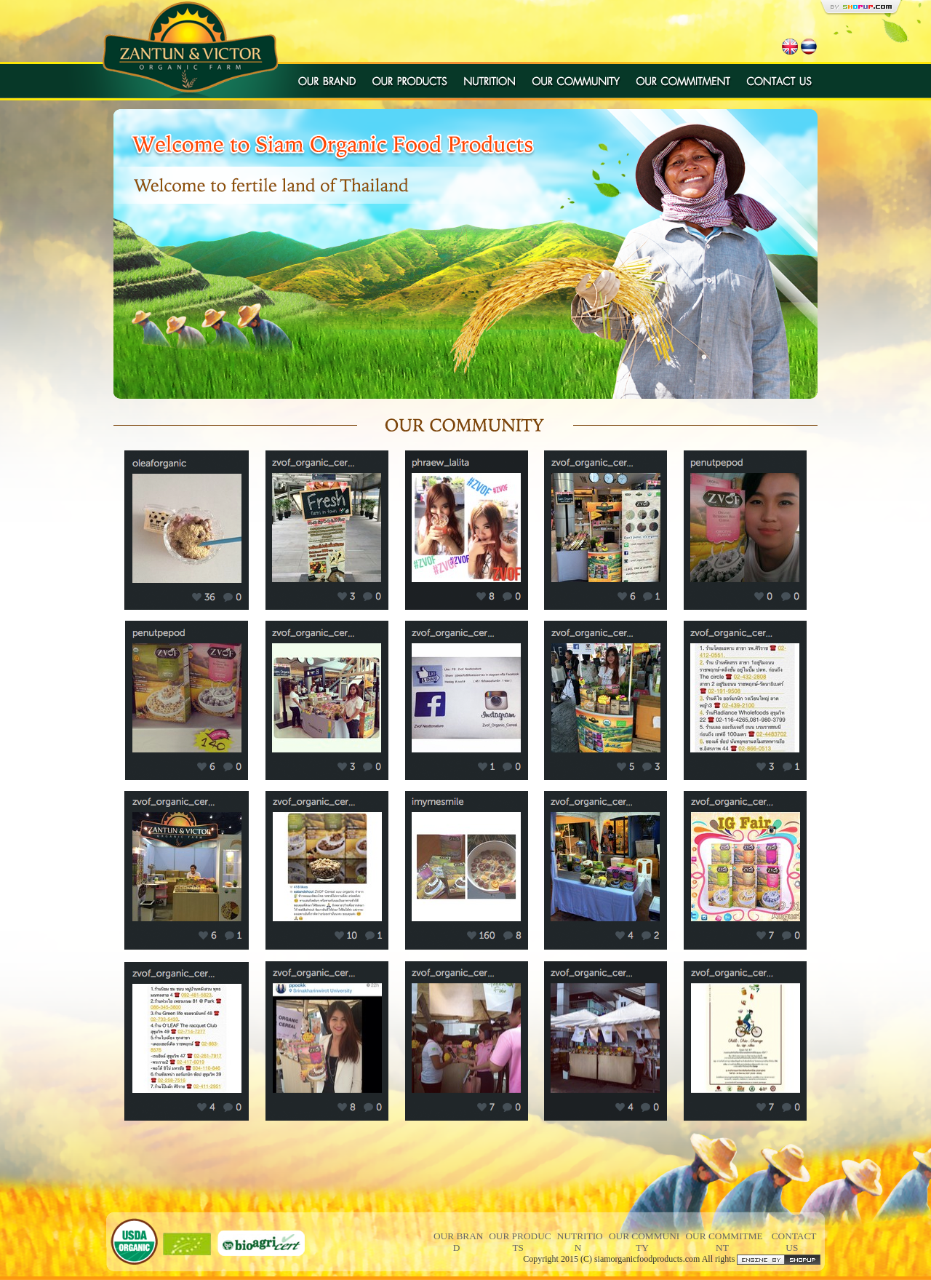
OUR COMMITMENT (723, 1242)
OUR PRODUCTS (520, 1242)
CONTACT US (794, 1242)
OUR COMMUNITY (644, 1242)
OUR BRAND (458, 1242)
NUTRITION (580, 1242)
